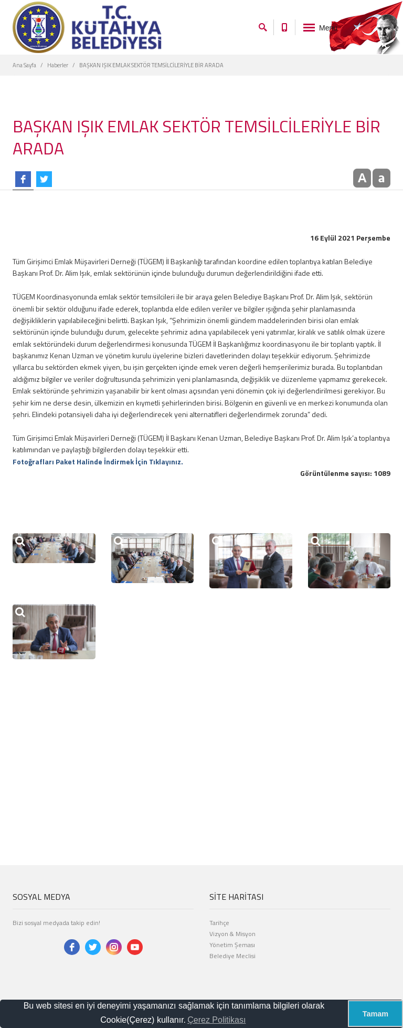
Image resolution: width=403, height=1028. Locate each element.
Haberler (57, 65)
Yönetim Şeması (232, 945)
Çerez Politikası (216, 1019)
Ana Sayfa (24, 65)
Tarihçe (219, 923)
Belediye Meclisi (232, 956)
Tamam (375, 1014)
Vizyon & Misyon (232, 934)
